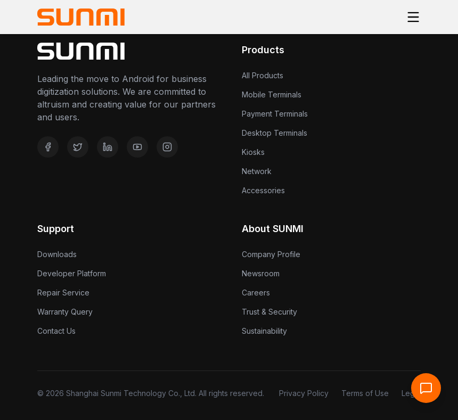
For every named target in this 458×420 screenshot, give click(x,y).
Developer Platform (71, 273)
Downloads (57, 254)
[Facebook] (48, 147)
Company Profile (271, 254)
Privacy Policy (304, 393)
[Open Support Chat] (426, 388)
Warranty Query (65, 311)
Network (257, 171)
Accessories (263, 190)
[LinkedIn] (107, 147)
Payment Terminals (275, 113)
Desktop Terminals (274, 132)
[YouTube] (137, 147)
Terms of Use (365, 393)
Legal (411, 393)
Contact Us (56, 330)
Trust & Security (269, 311)
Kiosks (253, 152)
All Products (262, 75)
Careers (256, 292)
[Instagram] (167, 147)
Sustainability (264, 330)
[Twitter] (77, 147)
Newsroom (261, 273)
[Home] (81, 17)
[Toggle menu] (413, 17)
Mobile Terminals (271, 94)
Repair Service (63, 292)
